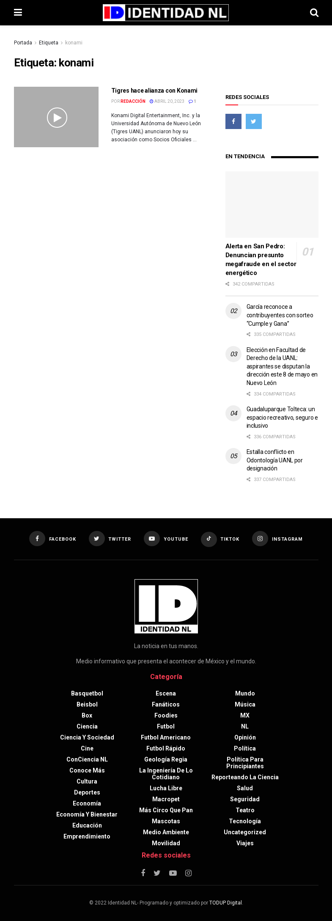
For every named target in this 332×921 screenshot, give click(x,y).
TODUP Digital (225, 903)
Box (87, 715)
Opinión (245, 737)
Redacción (133, 101)
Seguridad (245, 799)
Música (245, 704)
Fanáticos (166, 704)
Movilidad (166, 843)
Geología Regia (165, 759)
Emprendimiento (86, 836)
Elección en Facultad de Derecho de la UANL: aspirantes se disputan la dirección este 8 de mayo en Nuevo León (282, 366)
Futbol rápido (165, 748)
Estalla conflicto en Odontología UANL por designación (275, 460)
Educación (87, 825)
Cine (87, 748)
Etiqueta (48, 43)
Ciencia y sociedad (87, 737)
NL (245, 726)
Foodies (166, 715)
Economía (87, 803)
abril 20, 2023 (167, 101)
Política (245, 748)
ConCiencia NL (87, 759)
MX (245, 715)
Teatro (245, 810)
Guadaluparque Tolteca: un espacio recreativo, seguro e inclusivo (282, 417)
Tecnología (245, 821)
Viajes (245, 843)
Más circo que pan (166, 810)
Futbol (166, 726)
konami (73, 43)
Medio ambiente (166, 832)
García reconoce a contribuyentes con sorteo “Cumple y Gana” (280, 315)
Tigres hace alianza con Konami (154, 90)
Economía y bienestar (87, 814)
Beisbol (87, 704)
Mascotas (166, 821)
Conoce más (87, 770)
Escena (166, 693)
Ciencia (87, 726)
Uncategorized (245, 832)
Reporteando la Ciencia (245, 777)
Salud (245, 788)
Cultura (87, 781)
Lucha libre (166, 788)
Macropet (166, 799)
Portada (23, 43)
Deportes (87, 792)
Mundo (245, 693)
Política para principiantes (245, 763)
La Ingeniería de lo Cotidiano (166, 774)
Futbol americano (166, 737)
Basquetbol (87, 693)
